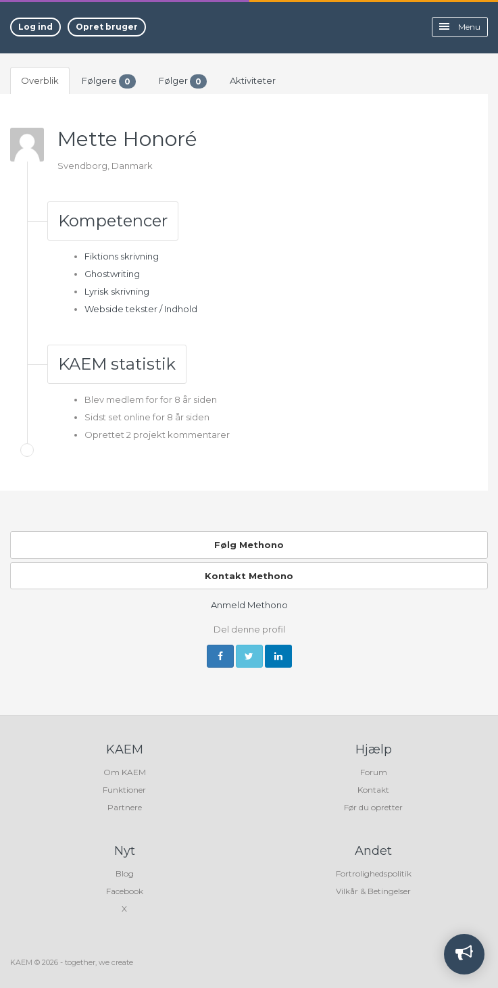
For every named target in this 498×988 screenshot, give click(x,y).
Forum (373, 772)
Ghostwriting (112, 273)
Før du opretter (373, 807)
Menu (459, 27)
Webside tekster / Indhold (140, 308)
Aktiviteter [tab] (253, 80)
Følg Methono (249, 544)
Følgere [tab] (109, 81)
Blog (125, 873)
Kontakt (373, 790)
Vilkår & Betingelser (373, 891)
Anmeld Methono (249, 604)
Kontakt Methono (249, 575)
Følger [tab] (183, 81)
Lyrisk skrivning (116, 291)
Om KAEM (124, 772)
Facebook (124, 891)
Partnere (124, 807)
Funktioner (124, 790)
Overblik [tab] (40, 80)
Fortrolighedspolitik (374, 873)
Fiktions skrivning (121, 256)
